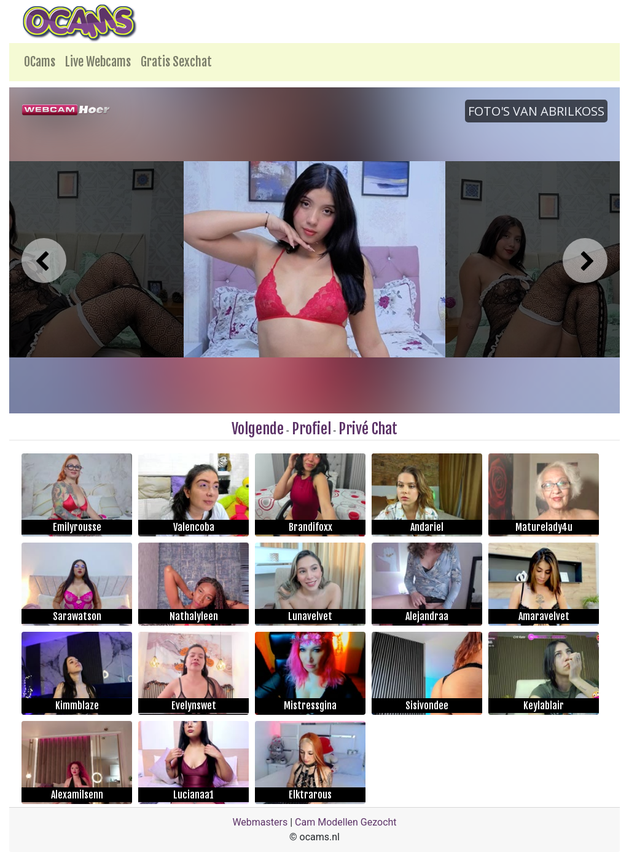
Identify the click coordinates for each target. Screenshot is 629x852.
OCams (39, 62)
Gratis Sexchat (176, 62)
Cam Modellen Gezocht (346, 822)
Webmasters (259, 822)
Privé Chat (367, 429)
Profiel (311, 429)
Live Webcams (98, 62)
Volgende (258, 429)
